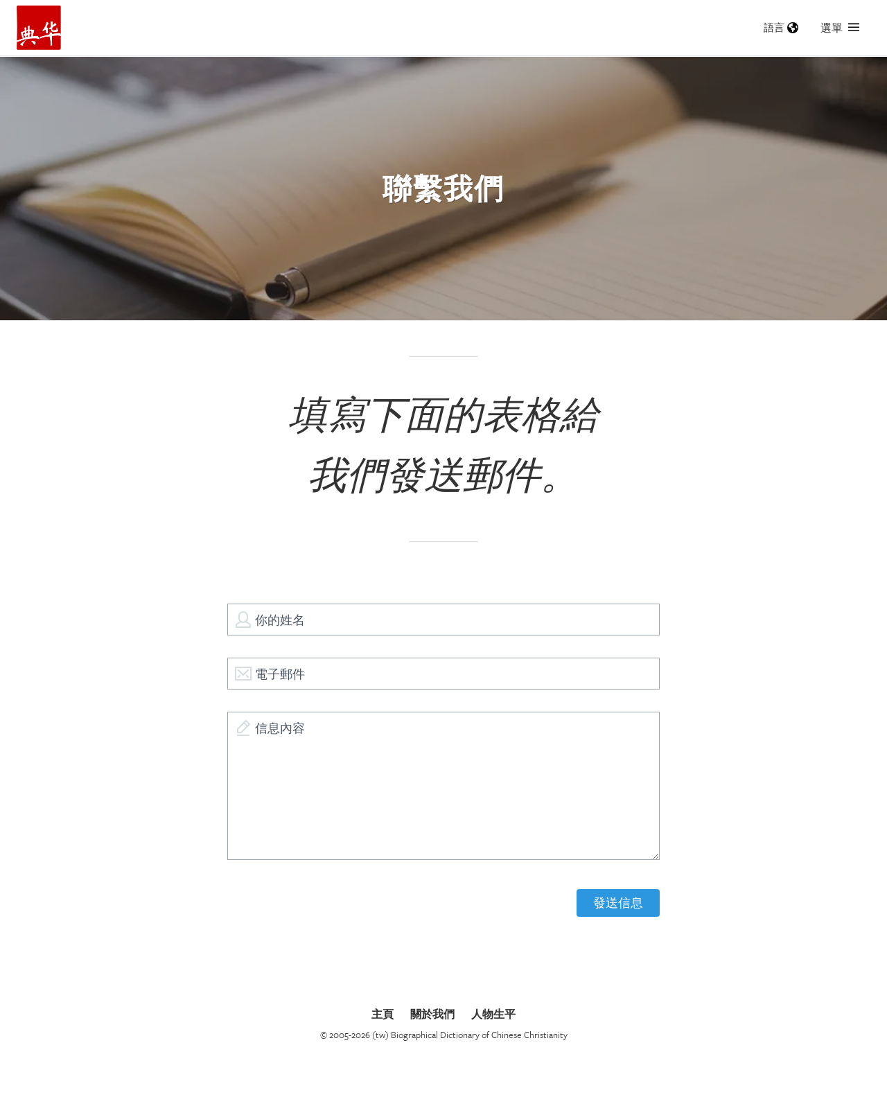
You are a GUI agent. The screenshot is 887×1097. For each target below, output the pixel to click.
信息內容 (280, 728)
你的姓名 (280, 620)
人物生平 (493, 1013)
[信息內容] (443, 786)
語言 (781, 27)
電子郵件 (280, 674)
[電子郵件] (443, 674)
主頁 (382, 1013)
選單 (839, 27)
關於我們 (432, 1013)
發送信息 (618, 902)
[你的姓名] (443, 619)
